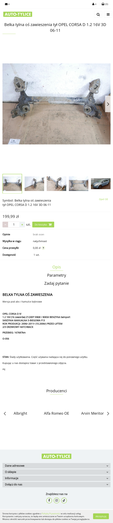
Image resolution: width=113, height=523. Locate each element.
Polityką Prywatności (51, 513)
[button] (105, 4)
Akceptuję (101, 516)
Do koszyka (43, 224)
